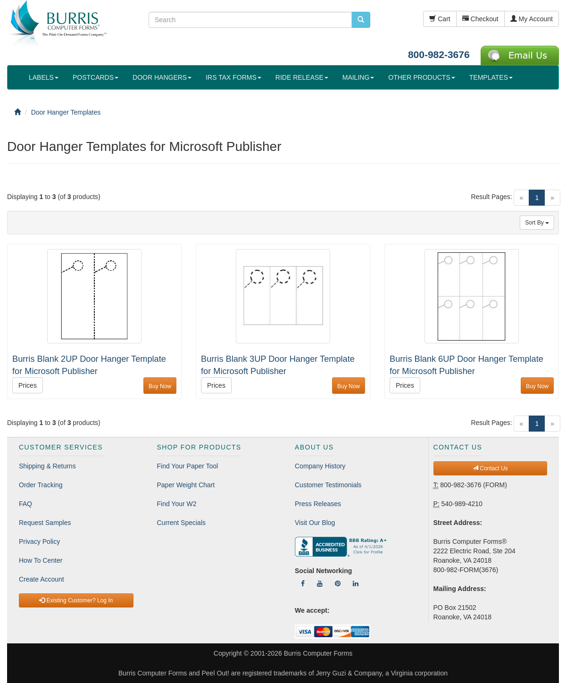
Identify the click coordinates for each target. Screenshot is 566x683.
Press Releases (318, 504)
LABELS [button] (43, 77)
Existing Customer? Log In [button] (76, 600)
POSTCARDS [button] (95, 77)
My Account (531, 19)
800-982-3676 (439, 54)
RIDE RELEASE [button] (301, 77)
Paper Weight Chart (186, 485)
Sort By (537, 222)
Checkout (480, 19)
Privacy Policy (39, 541)
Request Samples (45, 522)
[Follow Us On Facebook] (303, 583)
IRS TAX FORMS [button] (233, 77)
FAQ (25, 504)
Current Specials (181, 522)
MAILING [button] (358, 77)
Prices (27, 385)
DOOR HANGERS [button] (162, 77)
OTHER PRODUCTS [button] (421, 77)
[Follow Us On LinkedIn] (356, 583)
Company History (320, 466)
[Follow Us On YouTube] (320, 583)
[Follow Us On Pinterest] (338, 583)
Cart (439, 19)
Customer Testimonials (328, 485)
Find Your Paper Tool (187, 466)
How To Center (40, 560)
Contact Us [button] (490, 468)
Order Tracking (41, 485)
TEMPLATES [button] (491, 77)
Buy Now (160, 386)
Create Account (41, 579)
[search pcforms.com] (360, 20)
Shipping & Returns (47, 466)
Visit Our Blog (315, 522)
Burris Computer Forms (318, 653)
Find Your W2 (177, 504)
